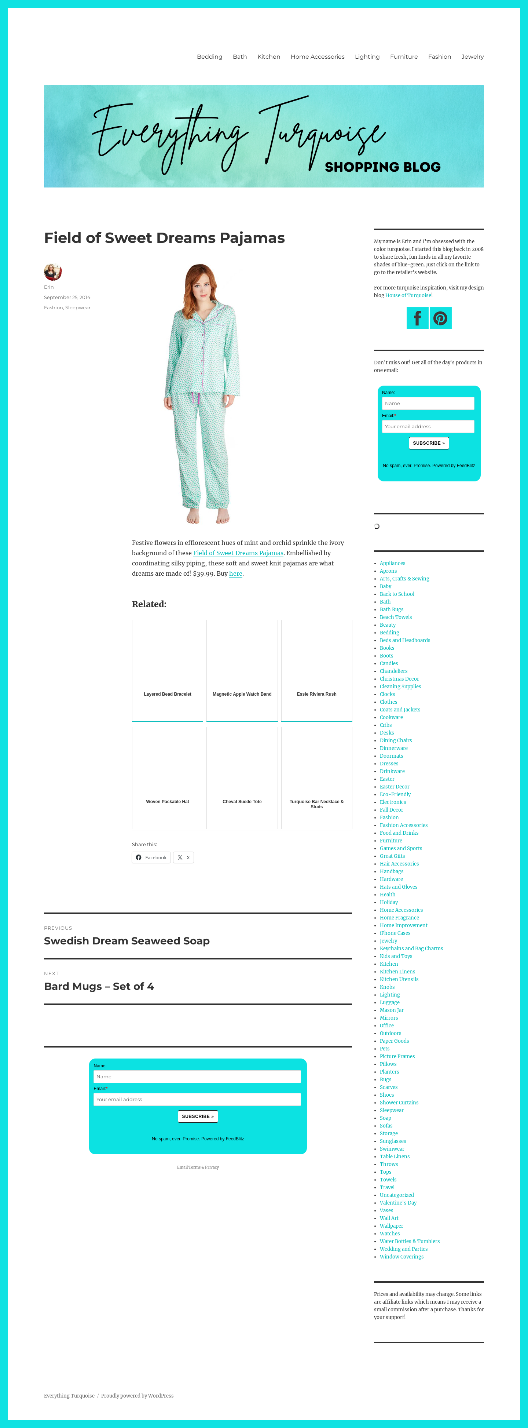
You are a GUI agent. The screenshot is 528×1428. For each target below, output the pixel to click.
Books (387, 648)
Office (387, 1026)
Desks (387, 733)
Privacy (212, 1167)
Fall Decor (391, 810)
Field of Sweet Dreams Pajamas (238, 553)
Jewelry (473, 56)
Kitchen (268, 56)
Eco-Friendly (395, 794)
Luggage (390, 1002)
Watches (390, 1234)
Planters (389, 1072)
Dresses (389, 764)
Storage (389, 1133)
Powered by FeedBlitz (222, 1138)
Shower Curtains (399, 1103)
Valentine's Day (398, 1203)
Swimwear (392, 1149)
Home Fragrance (399, 918)
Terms (194, 1167)
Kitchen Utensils (399, 979)
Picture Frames (397, 1056)
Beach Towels (396, 617)
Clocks (387, 694)
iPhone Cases (395, 933)
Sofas (386, 1126)
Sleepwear (78, 307)
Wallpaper (391, 1226)
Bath (240, 56)
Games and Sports (401, 848)
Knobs (387, 987)
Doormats (391, 756)
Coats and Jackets (400, 710)
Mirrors (389, 1018)
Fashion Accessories (404, 825)
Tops (386, 1172)
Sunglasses (393, 1141)
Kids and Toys (396, 956)
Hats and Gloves (399, 887)
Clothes (388, 702)
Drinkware (392, 771)
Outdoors (391, 1033)
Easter (387, 779)
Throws (389, 1164)
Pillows (388, 1064)
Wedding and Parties (404, 1249)
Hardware (391, 879)
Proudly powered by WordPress (137, 1396)
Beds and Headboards (405, 640)
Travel (387, 1187)
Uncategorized (397, 1195)
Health (388, 895)
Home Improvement (404, 925)
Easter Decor (395, 787)
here (235, 573)
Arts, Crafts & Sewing (404, 579)
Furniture (404, 56)
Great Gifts (392, 856)
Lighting (367, 56)
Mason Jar (392, 1010)
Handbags (392, 871)
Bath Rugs (392, 609)
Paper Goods (394, 1041)
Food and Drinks (399, 833)
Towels (388, 1180)
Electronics (393, 802)
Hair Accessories (399, 864)
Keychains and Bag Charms (411, 949)
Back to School (397, 594)
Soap (385, 1118)
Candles (389, 663)
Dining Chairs (396, 740)
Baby (385, 586)
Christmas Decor (399, 679)
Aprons (388, 571)
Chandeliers (394, 671)
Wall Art (389, 1218)
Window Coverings (402, 1257)
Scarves (389, 1087)
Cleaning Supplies (400, 687)
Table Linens (395, 1157)
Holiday (389, 902)
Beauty (388, 625)
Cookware (391, 717)
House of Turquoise (408, 295)
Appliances (393, 563)
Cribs (386, 725)
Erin (49, 287)
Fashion (439, 56)
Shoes (387, 1095)
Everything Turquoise (69, 1396)
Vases (386, 1210)
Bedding (210, 56)
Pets (385, 1049)
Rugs (386, 1080)
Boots (386, 656)
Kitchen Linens (397, 972)
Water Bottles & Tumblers (410, 1241)
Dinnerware (394, 748)
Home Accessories (318, 56)
